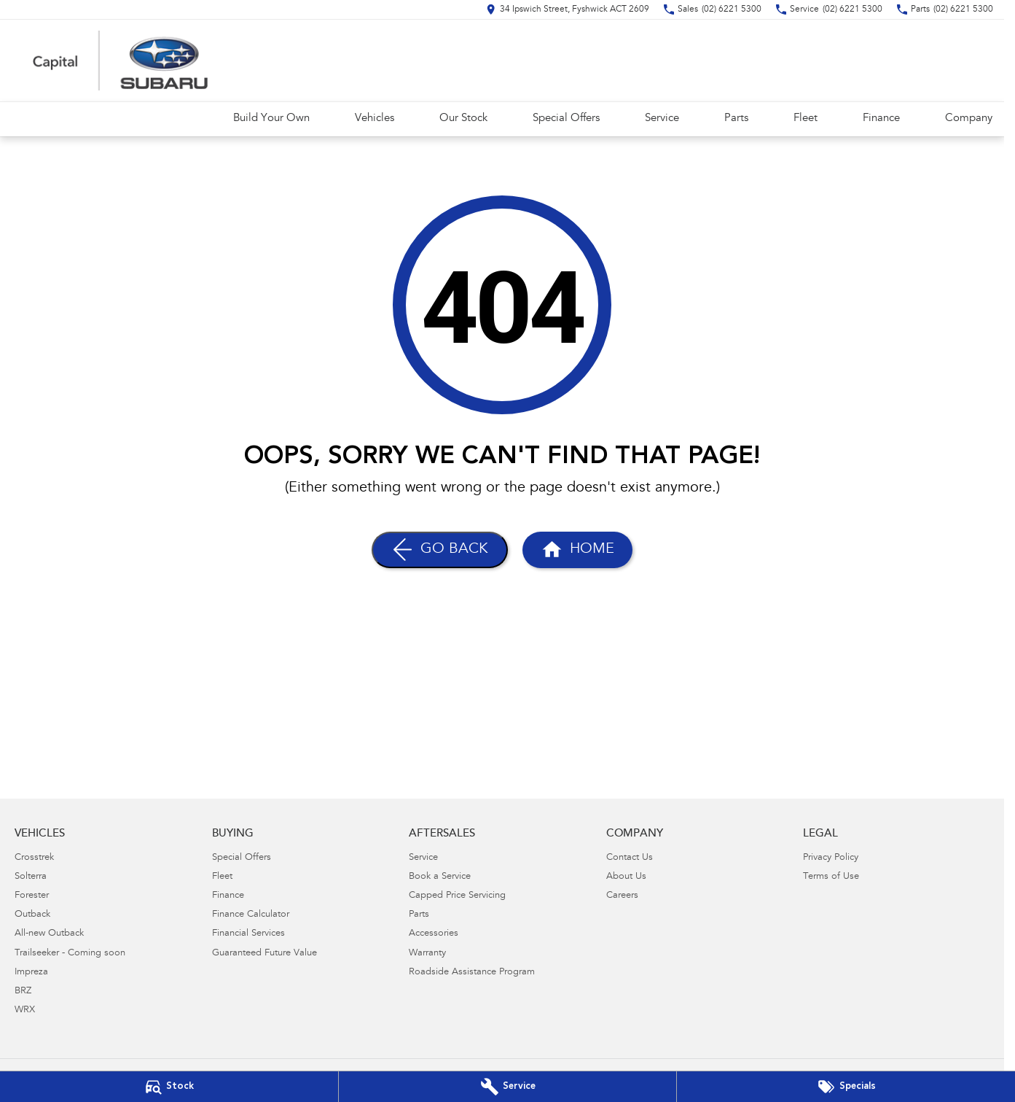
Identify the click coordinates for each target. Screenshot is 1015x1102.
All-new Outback (49, 934)
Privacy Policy (830, 858)
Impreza (31, 972)
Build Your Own (271, 118)
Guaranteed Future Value (264, 953)
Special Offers (566, 118)
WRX (25, 1010)
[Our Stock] (169, 1086)
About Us (626, 877)
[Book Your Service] (508, 1086)
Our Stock (463, 118)
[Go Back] (440, 550)
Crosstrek (34, 858)
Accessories (433, 934)
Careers (622, 896)
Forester (32, 896)
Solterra (31, 877)
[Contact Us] (567, 9)
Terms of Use (831, 877)
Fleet (805, 118)
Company (968, 118)
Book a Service (440, 877)
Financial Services (248, 934)
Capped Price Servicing (457, 896)
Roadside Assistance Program (472, 972)
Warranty (427, 953)
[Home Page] (577, 550)
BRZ (23, 991)
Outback (32, 915)
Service (662, 118)
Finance (881, 118)
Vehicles (374, 118)
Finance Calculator (250, 915)
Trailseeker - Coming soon (70, 953)
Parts (736, 118)
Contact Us (629, 858)
